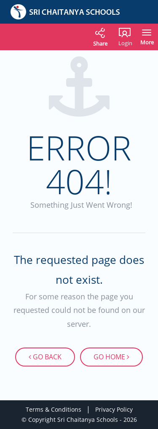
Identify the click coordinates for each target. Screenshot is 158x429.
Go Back (45, 356)
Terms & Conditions (53, 409)
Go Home (111, 356)
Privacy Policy (114, 409)
